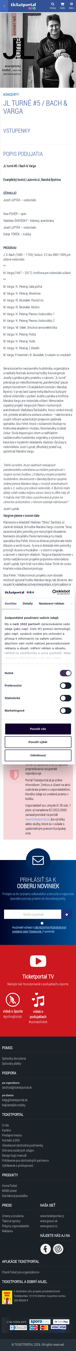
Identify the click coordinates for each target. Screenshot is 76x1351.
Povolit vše (38, 729)
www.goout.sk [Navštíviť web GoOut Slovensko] (49, 1221)
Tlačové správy (11, 1221)
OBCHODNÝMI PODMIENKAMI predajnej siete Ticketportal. (39, 929)
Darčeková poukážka (14, 1196)
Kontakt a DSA (11, 1140)
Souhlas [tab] (11, 603)
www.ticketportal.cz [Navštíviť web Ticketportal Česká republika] (52, 1216)
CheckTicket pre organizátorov (21, 1272)
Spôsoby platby (11, 1063)
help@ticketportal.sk (15, 1100)
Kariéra (6, 1130)
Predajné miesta (12, 1135)
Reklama (7, 1231)
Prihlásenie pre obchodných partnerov (25, 1160)
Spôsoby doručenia (14, 1058)
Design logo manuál (14, 1155)
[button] (62, 6)
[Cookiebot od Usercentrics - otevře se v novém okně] (53, 592)
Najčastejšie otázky (14, 1105)
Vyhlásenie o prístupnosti (17, 1165)
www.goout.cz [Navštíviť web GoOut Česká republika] (48, 1226)
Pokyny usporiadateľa (15, 1226)
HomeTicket (9, 1185)
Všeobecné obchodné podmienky (22, 1145)
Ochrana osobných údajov (18, 1150)
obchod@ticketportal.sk (17, 1087)
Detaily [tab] (28, 603)
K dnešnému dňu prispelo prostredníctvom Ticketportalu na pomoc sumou (40, 1295)
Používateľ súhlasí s (39, 929)
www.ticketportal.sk (37, 819)
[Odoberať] (66, 914)
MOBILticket (9, 1190)
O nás (5, 1125)
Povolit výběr (37, 742)
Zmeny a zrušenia (13, 1216)
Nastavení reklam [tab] (51, 603)
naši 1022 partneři (26, 624)
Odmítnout (38, 755)
